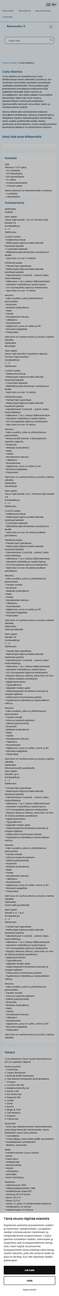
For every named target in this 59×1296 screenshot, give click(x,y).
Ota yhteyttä (7, 17)
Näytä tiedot (29, 1289)
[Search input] (29, 40)
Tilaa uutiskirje (8, 11)
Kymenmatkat (9, 62)
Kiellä (29, 1280)
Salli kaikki (29, 1270)
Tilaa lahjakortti (24, 11)
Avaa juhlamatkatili (43, 11)
